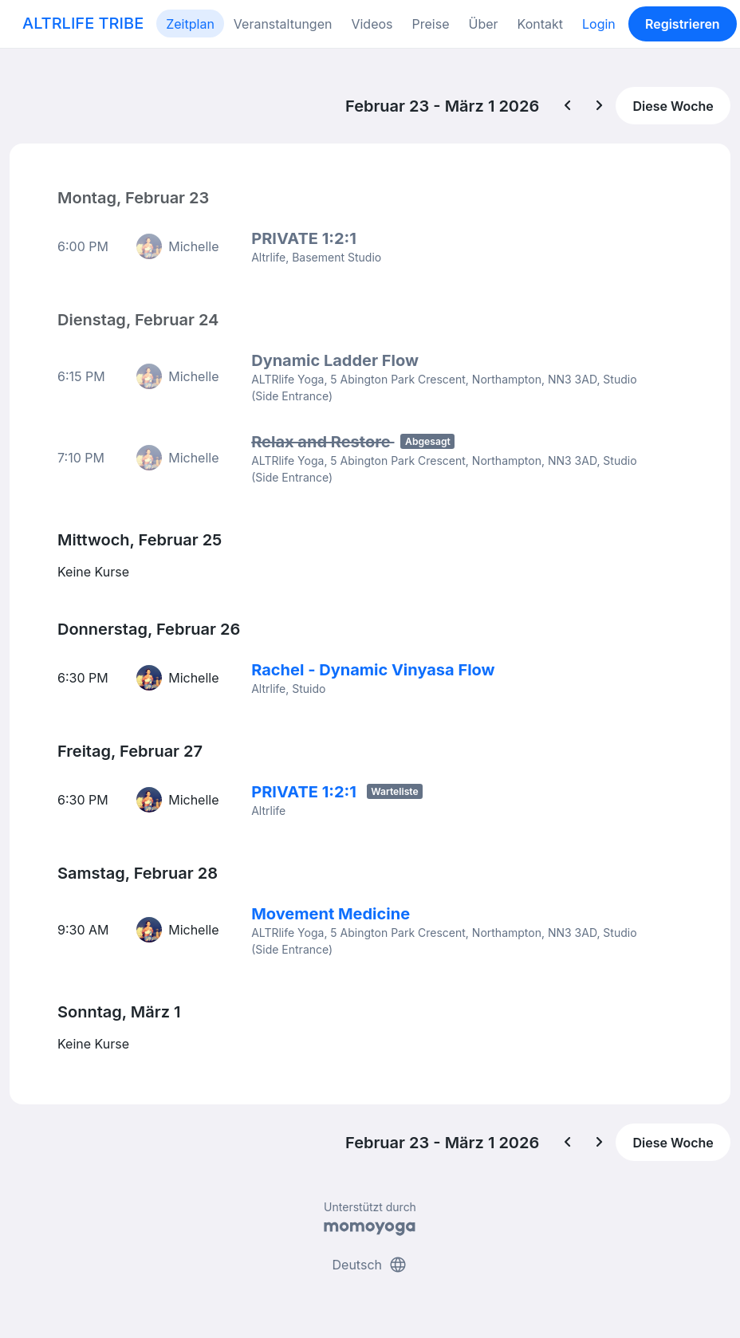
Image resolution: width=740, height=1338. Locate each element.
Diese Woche (672, 106)
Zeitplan (190, 24)
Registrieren (682, 24)
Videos (371, 24)
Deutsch (370, 1264)
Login (599, 24)
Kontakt (540, 24)
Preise (431, 24)
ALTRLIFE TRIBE (83, 23)
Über (483, 24)
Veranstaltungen (283, 24)
